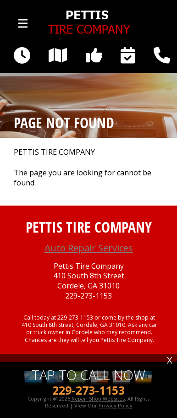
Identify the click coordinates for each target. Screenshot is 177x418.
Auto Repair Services (88, 248)
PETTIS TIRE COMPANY (54, 152)
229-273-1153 (88, 296)
